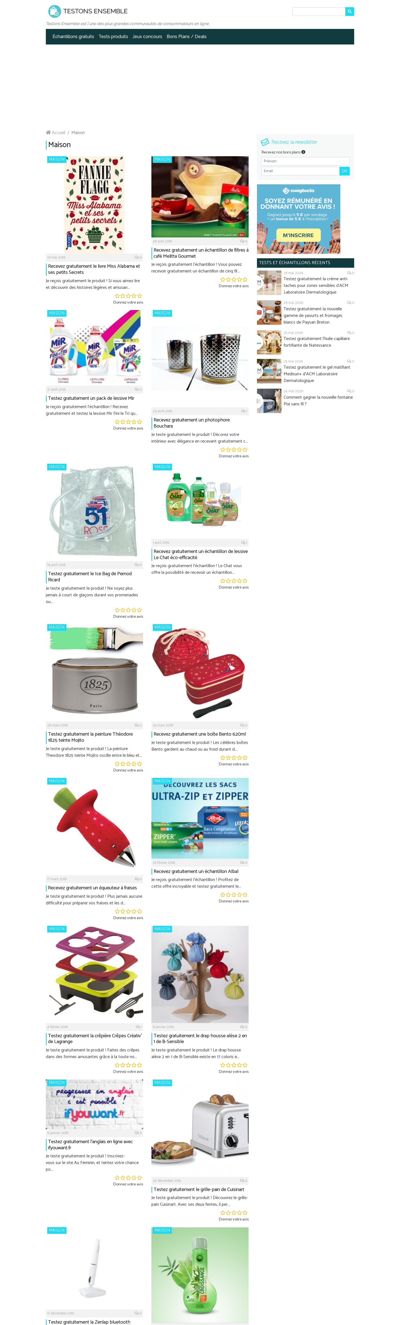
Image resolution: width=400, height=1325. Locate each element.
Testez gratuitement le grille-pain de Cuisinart (199, 1189)
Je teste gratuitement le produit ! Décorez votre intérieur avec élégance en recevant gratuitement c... (199, 438)
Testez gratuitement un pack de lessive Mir (91, 398)
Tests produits (113, 36)
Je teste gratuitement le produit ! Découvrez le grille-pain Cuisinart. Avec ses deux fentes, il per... (199, 1201)
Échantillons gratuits (73, 36)
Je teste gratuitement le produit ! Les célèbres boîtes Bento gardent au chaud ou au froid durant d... (199, 746)
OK (344, 171)
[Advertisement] (200, 86)
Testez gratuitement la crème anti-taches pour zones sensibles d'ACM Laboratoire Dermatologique (316, 285)
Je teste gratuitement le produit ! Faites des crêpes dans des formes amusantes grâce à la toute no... (92, 1053)
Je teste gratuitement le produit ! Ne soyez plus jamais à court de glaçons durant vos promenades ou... (92, 595)
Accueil (55, 133)
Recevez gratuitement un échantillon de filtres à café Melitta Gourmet (201, 253)
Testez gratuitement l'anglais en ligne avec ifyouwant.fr (90, 1145)
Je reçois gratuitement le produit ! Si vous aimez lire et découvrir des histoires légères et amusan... (93, 284)
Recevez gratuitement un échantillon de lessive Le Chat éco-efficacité (201, 554)
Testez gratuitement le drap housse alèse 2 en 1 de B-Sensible (200, 1039)
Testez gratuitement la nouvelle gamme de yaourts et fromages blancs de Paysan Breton (313, 315)
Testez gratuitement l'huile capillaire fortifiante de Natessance (317, 342)
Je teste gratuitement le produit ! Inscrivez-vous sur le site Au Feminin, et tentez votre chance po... (92, 1162)
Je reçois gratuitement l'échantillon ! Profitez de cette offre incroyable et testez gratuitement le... (196, 883)
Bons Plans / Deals (187, 36)
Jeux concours (147, 36)
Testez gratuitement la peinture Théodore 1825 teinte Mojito (90, 737)
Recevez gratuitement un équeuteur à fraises (92, 888)
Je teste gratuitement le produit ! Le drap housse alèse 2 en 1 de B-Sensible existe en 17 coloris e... (196, 1053)
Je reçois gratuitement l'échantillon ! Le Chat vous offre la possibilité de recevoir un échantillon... (196, 569)
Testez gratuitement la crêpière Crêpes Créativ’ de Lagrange (95, 1039)
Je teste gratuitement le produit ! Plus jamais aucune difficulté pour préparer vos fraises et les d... (94, 900)
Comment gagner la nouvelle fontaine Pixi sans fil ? (318, 401)
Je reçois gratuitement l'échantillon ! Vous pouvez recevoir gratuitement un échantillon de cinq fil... (196, 268)
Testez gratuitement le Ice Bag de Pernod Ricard (90, 577)
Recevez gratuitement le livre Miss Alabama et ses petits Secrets (94, 269)
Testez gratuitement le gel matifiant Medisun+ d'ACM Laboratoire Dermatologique (317, 374)
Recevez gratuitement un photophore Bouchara (192, 423)
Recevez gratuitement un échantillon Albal (196, 871)
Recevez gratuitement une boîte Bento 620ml (200, 734)
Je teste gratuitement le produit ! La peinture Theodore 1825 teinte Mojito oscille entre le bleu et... (94, 752)
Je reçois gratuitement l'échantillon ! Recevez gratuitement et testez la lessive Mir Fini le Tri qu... (92, 410)
